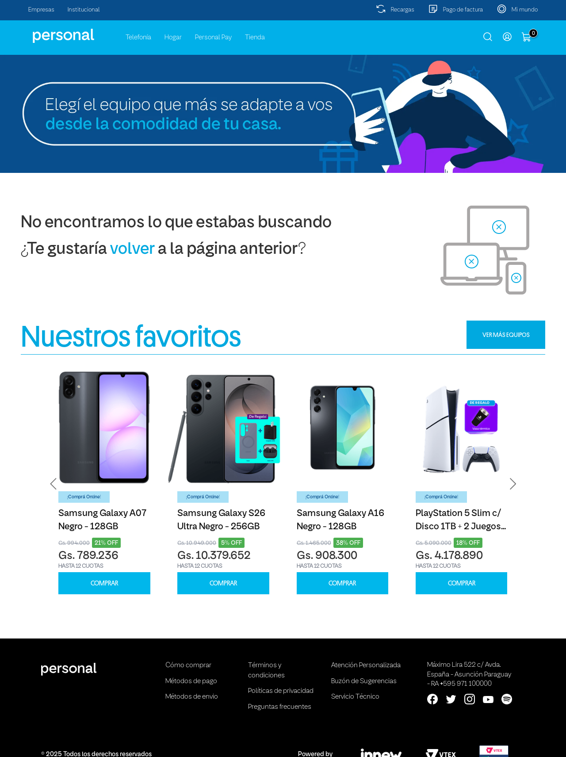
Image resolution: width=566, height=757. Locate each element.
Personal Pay (213, 37)
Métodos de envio (191, 697)
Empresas (41, 10)
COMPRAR (104, 583)
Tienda (255, 37)
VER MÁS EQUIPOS (506, 335)
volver (132, 249)
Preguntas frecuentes (279, 707)
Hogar (173, 37)
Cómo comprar (188, 665)
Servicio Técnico (355, 697)
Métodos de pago (191, 681)
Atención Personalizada (366, 665)
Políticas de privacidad (281, 691)
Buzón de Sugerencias (364, 681)
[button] (53, 483)
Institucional (84, 10)
